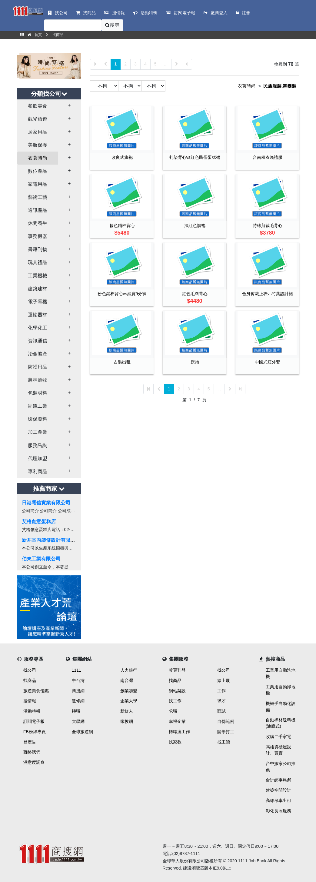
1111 (76, 670)
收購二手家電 (278, 736)
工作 (221, 690)
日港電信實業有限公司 (46, 502)
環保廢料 (37, 419)
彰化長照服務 (278, 810)
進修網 (78, 700)
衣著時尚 (37, 158)
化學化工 (37, 327)
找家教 (175, 742)
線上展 (223, 680)
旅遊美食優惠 (36, 690)
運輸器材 (37, 314)
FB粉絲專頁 (34, 731)
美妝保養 (37, 145)
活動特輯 (31, 711)
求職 (173, 711)
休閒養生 (37, 223)
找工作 (175, 700)
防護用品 (37, 366)
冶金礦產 (37, 353)
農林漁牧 (37, 380)
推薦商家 (49, 488)
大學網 (78, 721)
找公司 (29, 670)
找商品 (29, 680)
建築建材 (37, 288)
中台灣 (78, 680)
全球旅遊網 (82, 731)
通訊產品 (37, 210)
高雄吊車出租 (278, 800)
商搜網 (78, 690)
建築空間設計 (278, 790)
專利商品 (37, 471)
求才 (221, 700)
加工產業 (37, 432)
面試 (221, 711)
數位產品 (37, 171)
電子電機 (37, 301)
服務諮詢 (37, 445)
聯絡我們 (31, 752)
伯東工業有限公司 (41, 558)
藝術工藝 (37, 197)
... (166, 64)
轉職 (76, 711)
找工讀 (223, 742)
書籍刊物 (37, 249)
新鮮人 (126, 711)
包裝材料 (37, 393)
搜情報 (29, 700)
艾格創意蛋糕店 (39, 521)
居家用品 (37, 132)
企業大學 (128, 700)
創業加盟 (128, 690)
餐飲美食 (37, 106)
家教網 (126, 721)
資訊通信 (37, 340)
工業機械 (37, 275)
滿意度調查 (34, 762)
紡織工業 (37, 406)
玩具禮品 (37, 262)
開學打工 (225, 731)
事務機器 (37, 236)
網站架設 (177, 690)
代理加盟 (37, 458)
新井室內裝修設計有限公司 (51, 540)
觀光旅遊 (37, 119)
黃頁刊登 (177, 670)
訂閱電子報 (34, 721)
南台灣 (126, 680)
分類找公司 (49, 93)
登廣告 (29, 742)
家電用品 (37, 184)
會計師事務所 (278, 780)
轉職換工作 (179, 731)
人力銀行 (128, 670)
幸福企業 (177, 721)
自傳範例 (225, 721)
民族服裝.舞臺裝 (279, 86)
